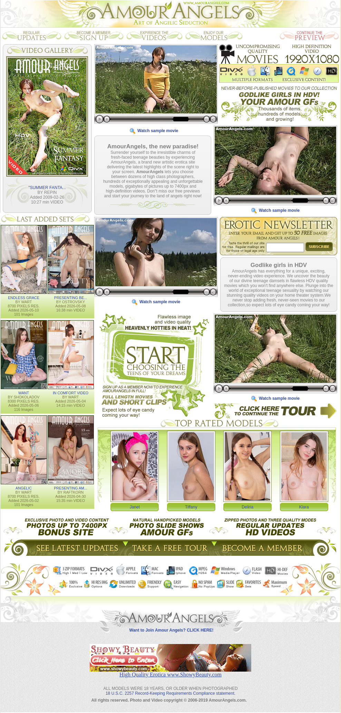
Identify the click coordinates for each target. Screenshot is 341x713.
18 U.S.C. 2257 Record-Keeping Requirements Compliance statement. (170, 693)
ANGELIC (24, 488)
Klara (304, 507)
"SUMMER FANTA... (47, 187)
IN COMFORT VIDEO (70, 393)
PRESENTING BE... (70, 298)
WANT (23, 393)
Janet (135, 507)
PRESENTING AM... (70, 488)
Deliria (247, 507)
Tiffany (191, 507)
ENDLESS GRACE (23, 298)
